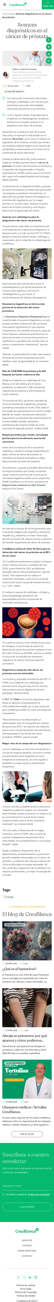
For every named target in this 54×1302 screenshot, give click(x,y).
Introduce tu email (11, 1185)
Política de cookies (25, 1285)
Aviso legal (25, 1288)
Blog (11, 13)
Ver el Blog (27, 1134)
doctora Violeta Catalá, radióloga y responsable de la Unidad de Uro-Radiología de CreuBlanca (26, 240)
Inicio (5, 13)
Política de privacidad (39, 1194)
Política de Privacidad (26, 1292)
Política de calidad (26, 1295)
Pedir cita (48, 4)
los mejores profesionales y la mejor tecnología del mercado (26, 871)
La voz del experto (15, 925)
